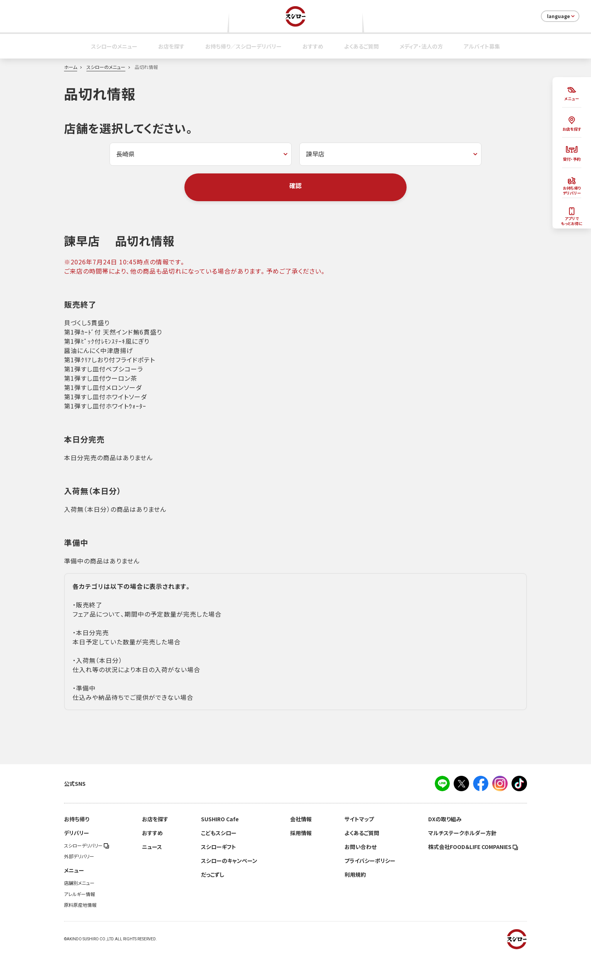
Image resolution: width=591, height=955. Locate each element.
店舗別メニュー (79, 882)
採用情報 (301, 833)
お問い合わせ (360, 847)
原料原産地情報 (80, 904)
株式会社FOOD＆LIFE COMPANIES (473, 847)
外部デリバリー (79, 856)
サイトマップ (359, 819)
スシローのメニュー (114, 46)
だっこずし (212, 874)
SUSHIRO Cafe (220, 819)
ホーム (70, 67)
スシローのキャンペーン (229, 860)
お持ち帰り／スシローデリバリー (243, 46)
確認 (295, 185)
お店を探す (171, 46)
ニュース (152, 847)
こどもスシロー (218, 833)
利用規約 (355, 874)
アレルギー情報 (79, 894)
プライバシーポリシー (369, 860)
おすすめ (312, 46)
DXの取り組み (444, 819)
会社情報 (301, 819)
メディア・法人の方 (421, 46)
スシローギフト (218, 847)
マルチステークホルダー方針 (462, 833)
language (561, 16)
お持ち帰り (76, 819)
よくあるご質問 (361, 46)
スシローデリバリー (86, 845)
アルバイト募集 (482, 46)
